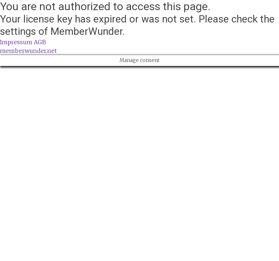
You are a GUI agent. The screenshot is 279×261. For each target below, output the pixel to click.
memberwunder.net (28, 50)
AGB (40, 42)
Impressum (16, 42)
